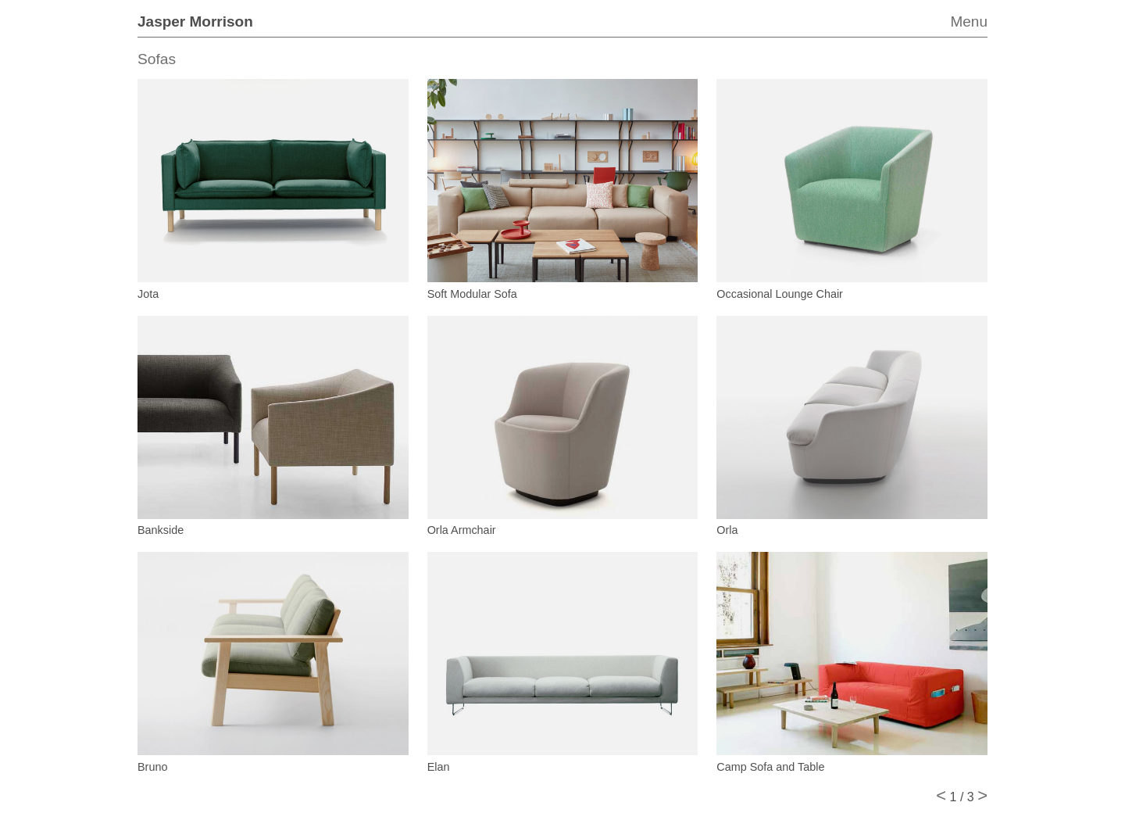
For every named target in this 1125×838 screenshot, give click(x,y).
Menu (969, 21)
